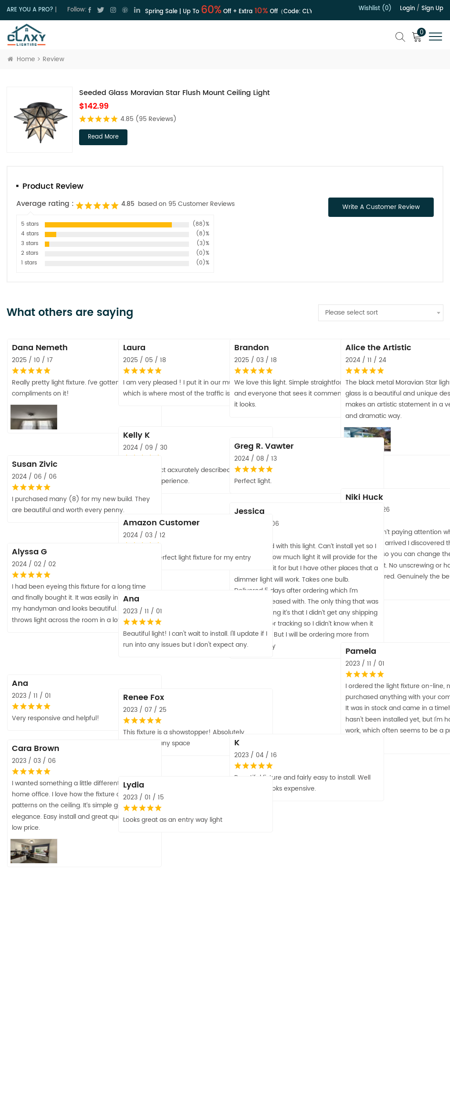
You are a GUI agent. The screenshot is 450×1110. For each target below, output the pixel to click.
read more (103, 137)
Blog (167, 1029)
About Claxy (178, 966)
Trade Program (274, 1011)
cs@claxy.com (45, 1009)
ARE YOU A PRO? (30, 10)
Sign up (432, 8)
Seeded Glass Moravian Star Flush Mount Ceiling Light (174, 93)
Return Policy (271, 980)
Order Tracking (274, 1042)
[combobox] (380, 312)
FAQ (258, 1057)
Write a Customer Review (381, 207)
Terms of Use (180, 1013)
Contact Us (177, 982)
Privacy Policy (180, 998)
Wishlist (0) (375, 8)
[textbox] (381, 313)
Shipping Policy (274, 995)
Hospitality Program (281, 1026)
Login (407, 8)
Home (21, 59)
